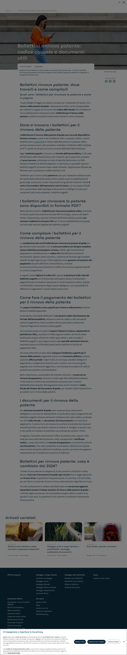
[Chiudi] (124, 651)
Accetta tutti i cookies (96, 651)
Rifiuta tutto (80, 651)
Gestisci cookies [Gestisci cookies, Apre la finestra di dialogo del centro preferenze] (113, 651)
